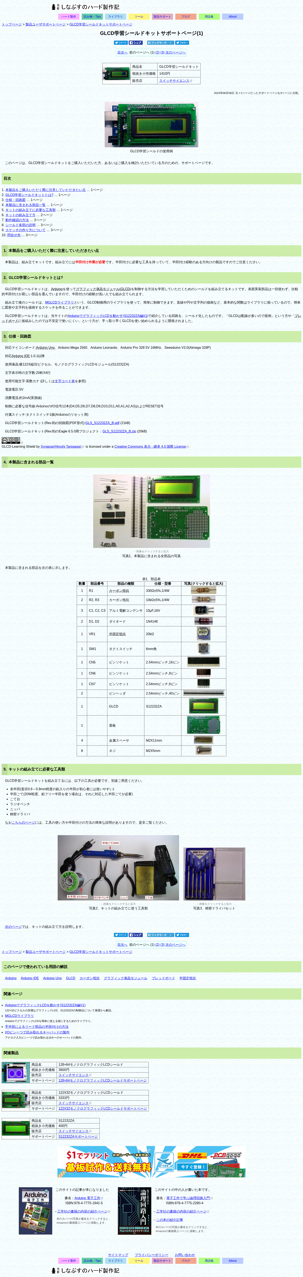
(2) (157, 52)
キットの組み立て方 (20, 215)
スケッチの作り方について (25, 230)
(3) (162, 52)
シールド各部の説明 (20, 225)
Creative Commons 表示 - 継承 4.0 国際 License (152, 446)
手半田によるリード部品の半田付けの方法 (37, 1026)
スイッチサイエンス (175, 80)
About (233, 16)
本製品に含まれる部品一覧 (25, 205)
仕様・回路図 (15, 200)
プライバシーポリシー (151, 1255)
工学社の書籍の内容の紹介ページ (83, 1211)
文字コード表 (65, 381)
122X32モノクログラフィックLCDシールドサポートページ (103, 1108)
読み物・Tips (92, 16)
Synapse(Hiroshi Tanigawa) (62, 446)
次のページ (13, 926)
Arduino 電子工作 (89, 1198)
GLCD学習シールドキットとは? (29, 195)
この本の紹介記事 (169, 1220)
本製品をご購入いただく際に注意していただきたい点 (45, 190)
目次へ (122, 52)
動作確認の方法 (17, 220)
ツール (139, 16)
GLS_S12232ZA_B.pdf (102, 423)
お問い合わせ (185, 1255)
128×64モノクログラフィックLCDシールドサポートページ (103, 1080)
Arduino (56, 289)
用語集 (209, 16)
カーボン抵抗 (119, 590)
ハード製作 (68, 16)
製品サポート (162, 16)
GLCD (125, 289)
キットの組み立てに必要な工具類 (30, 210)
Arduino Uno (45, 347)
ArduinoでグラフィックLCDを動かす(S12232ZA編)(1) (108, 316)
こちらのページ (23, 822)
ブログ (185, 16)
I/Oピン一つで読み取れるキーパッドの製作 (37, 1032)
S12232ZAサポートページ (78, 1136)
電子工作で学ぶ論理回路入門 (189, 1198)
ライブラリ (115, 16)
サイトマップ (118, 1255)
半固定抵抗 (117, 634)
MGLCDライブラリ (59, 302)
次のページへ (176, 52)
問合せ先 (14, 235)
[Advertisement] (249, 1216)
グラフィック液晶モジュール (98, 289)
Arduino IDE (21, 356)
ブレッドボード (163, 978)
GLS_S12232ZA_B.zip (119, 431)
